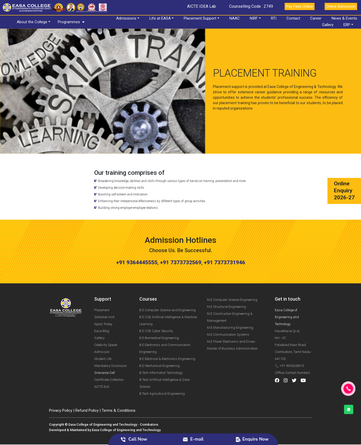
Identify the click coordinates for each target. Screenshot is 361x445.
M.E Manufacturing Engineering (230, 304)
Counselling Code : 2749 (251, 6)
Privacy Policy (60, 386)
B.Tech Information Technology (160, 349)
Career (316, 18)
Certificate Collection (109, 356)
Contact (294, 18)
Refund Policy (87, 386)
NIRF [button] (255, 18)
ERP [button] (347, 24)
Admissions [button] (127, 18)
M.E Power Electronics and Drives (231, 318)
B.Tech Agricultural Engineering (162, 370)
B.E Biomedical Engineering (159, 314)
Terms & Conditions (118, 386)
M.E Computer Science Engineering (232, 276)
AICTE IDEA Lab (201, 6)
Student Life (102, 335)
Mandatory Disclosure (110, 342)
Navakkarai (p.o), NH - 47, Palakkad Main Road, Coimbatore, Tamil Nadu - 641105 (293, 321)
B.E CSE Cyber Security (156, 307)
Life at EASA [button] (160, 18)
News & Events (345, 18)
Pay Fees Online (299, 6)
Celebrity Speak (105, 321)
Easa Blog (101, 307)
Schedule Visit (104, 293)
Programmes (69, 22)
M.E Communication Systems (228, 311)
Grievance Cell (104, 349)
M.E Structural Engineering (226, 283)
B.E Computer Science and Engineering (167, 286)
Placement (101, 286)
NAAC (235, 18)
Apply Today (103, 300)
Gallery (328, 24)
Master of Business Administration (232, 325)
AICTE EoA (101, 363)
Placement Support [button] (200, 18)
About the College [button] (33, 22)
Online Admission (341, 6)
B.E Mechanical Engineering (159, 342)
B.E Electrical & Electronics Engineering (167, 335)
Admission (102, 328)
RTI (274, 18)
